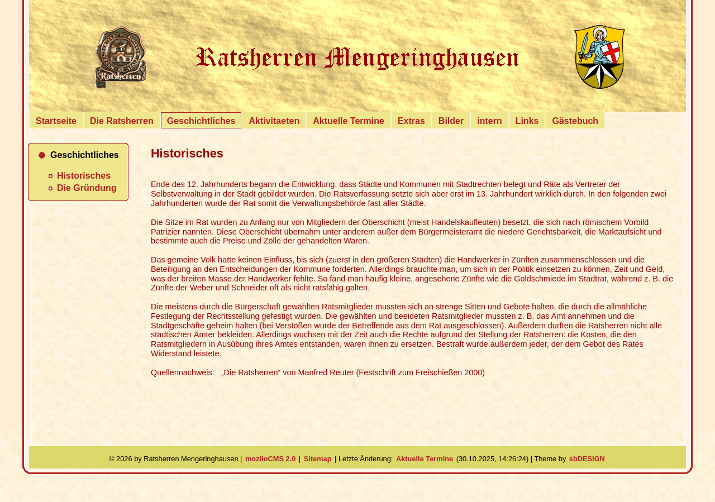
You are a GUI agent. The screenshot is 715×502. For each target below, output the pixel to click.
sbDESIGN (587, 459)
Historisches (84, 175)
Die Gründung (87, 188)
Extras (411, 121)
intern (489, 121)
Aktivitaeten (274, 121)
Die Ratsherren (122, 121)
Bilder (451, 121)
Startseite (56, 121)
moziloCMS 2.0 (270, 459)
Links (527, 121)
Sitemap (318, 459)
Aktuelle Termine (348, 121)
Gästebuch (575, 121)
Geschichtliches (201, 121)
